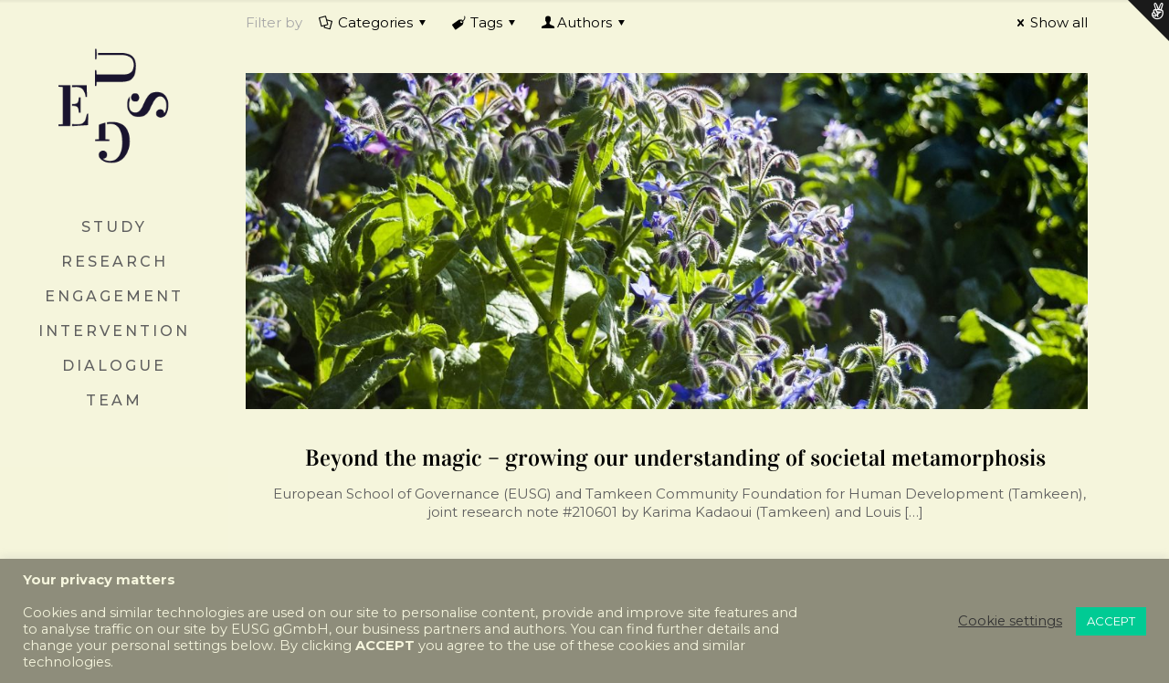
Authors (584, 22)
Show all (1049, 22)
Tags (484, 22)
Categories (374, 22)
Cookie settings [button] (1010, 621)
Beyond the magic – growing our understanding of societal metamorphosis (675, 458)
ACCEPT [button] (1111, 621)
